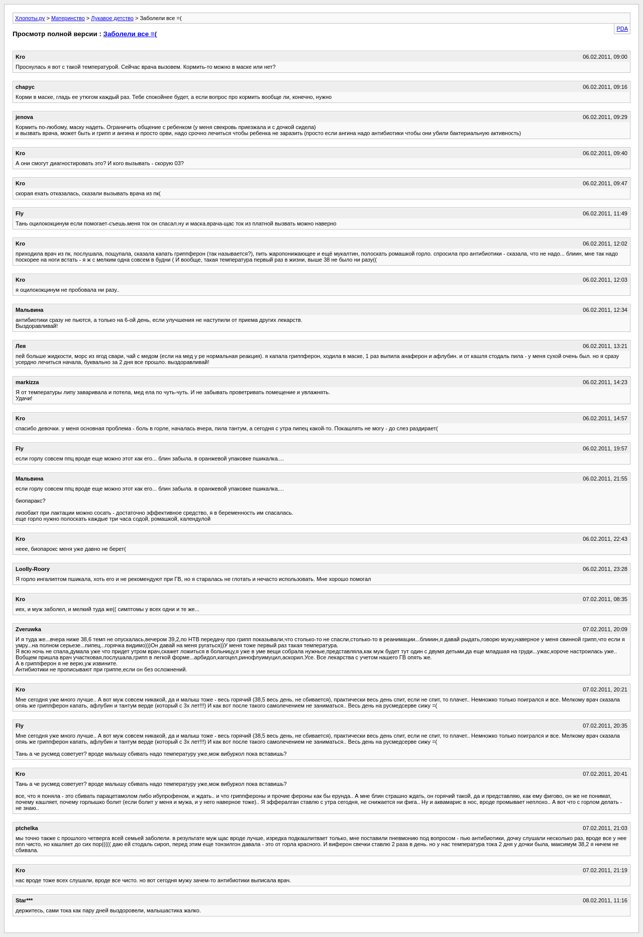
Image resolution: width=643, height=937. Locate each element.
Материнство (68, 18)
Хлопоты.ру (30, 18)
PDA (622, 29)
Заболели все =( (130, 34)
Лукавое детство (112, 18)
